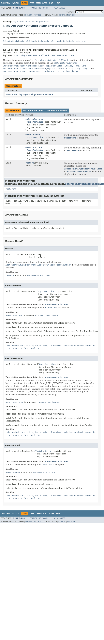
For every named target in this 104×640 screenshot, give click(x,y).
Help (58, 3)
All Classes (59, 8)
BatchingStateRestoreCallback (19, 41)
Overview (5, 3)
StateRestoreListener (74, 41)
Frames (33, 8)
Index (51, 3)
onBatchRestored (34, 119)
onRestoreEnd (32, 134)
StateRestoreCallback (49, 41)
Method (37, 15)
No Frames (43, 8)
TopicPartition (35, 122)
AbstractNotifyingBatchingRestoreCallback (29, 94)
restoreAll (11, 189)
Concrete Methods (57, 110)
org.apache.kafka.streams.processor (31, 21)
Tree (32, 3)
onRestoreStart (33, 147)
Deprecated (41, 3)
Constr (28, 15)
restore (29, 163)
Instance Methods (33, 110)
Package (15, 3)
